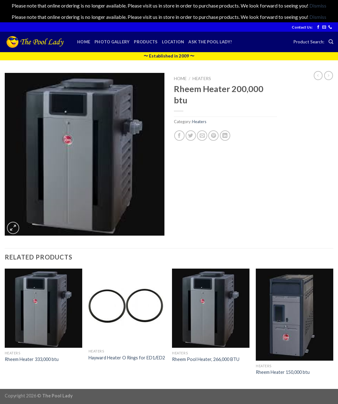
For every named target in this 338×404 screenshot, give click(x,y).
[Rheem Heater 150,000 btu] (294, 315)
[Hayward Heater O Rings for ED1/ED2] (127, 307)
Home (83, 41)
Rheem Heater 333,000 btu (32, 359)
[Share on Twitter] (191, 135)
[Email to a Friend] (202, 135)
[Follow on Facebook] (318, 27)
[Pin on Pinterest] (213, 135)
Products (146, 41)
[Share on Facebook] (179, 135)
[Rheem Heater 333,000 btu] (43, 308)
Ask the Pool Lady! (210, 41)
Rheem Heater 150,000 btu (283, 372)
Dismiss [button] (317, 5)
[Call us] (330, 27)
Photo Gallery (112, 41)
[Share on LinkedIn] (225, 135)
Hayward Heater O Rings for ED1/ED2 (127, 357)
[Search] (331, 42)
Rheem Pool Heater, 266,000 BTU (205, 359)
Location (173, 41)
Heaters (201, 78)
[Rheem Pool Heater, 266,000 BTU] (210, 308)
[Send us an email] (324, 27)
